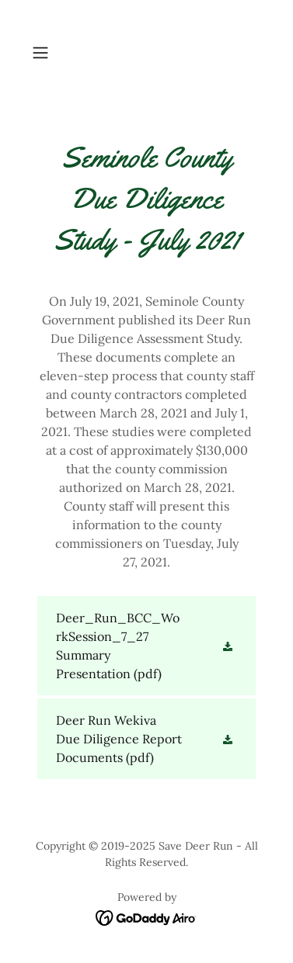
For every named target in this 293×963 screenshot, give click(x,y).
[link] (146, 645)
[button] (43, 52)
